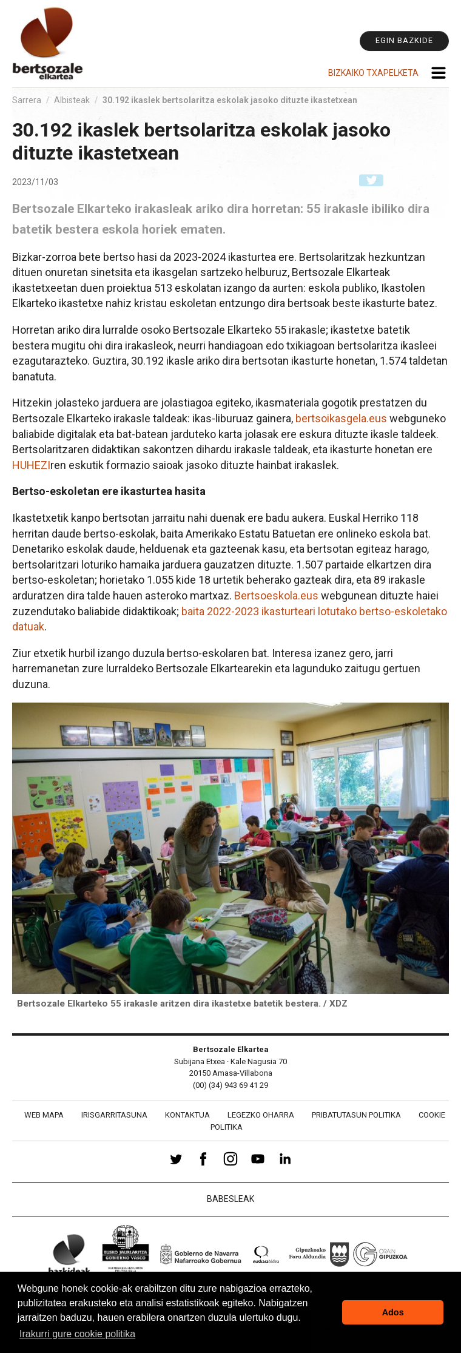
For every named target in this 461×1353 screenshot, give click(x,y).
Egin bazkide (404, 40)
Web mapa (44, 1114)
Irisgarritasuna (114, 1114)
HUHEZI (31, 465)
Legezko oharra (260, 1114)
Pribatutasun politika (356, 1114)
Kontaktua (187, 1114)
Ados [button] (393, 1312)
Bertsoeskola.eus (276, 595)
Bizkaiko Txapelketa (373, 73)
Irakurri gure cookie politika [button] (77, 1334)
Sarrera (26, 100)
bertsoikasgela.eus (341, 418)
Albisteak (72, 100)
